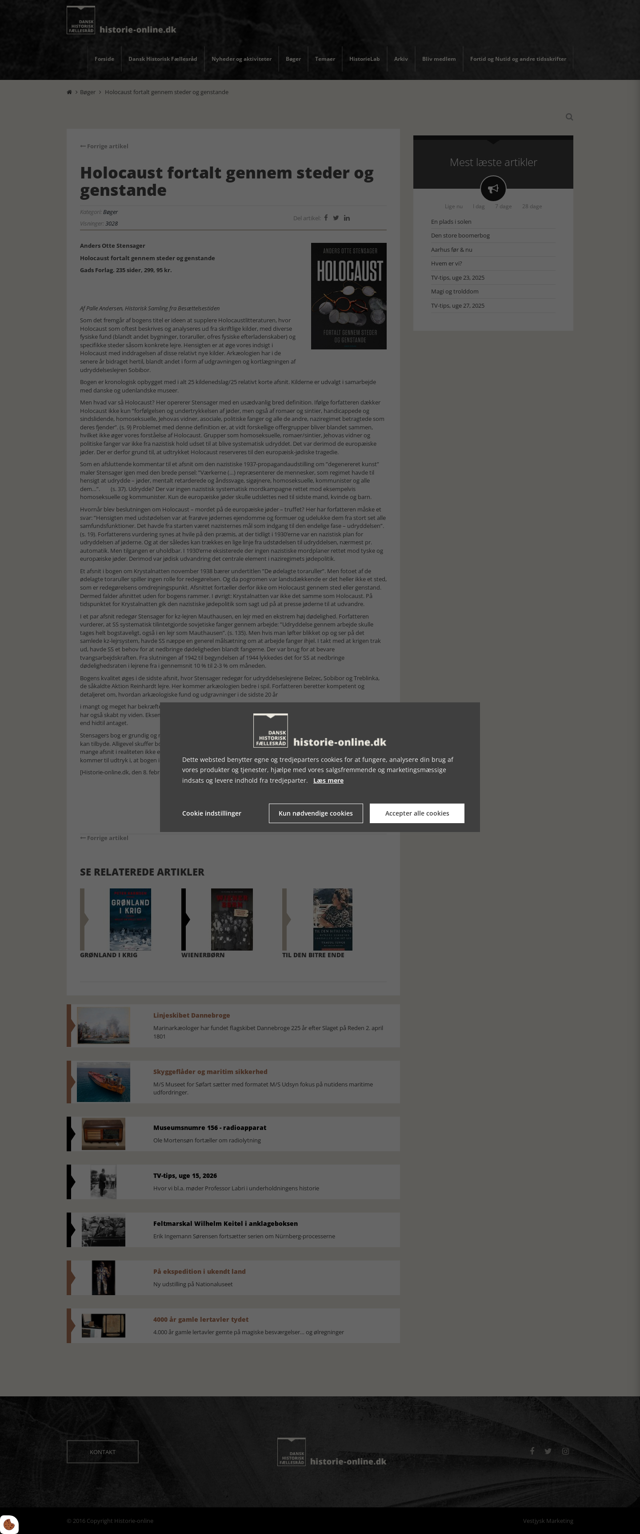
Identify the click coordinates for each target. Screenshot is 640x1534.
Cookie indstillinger (211, 813)
